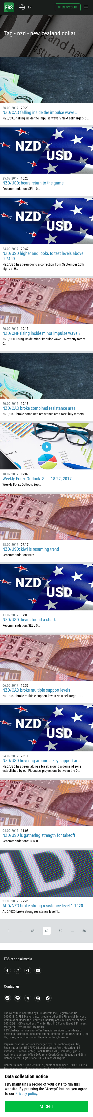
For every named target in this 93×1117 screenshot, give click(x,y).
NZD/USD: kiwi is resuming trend (30, 549)
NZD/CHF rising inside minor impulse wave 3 (41, 333)
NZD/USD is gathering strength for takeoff (38, 835)
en (29, 7)
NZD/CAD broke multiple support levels (36, 690)
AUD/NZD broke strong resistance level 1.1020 (42, 905)
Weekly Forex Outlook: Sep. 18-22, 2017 (37, 478)
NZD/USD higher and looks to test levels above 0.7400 (42, 256)
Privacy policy (26, 1093)
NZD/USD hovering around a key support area (42, 760)
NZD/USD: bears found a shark (29, 619)
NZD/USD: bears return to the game (32, 182)
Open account (67, 7)
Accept (46, 1106)
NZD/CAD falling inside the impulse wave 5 (39, 112)
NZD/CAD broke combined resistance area (39, 408)
